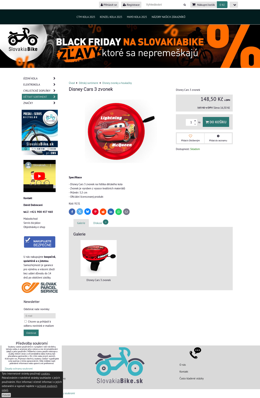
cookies (45, 373)
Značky (40, 103)
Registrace (131, 4)
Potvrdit (6, 395)
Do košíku (215, 122)
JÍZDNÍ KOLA (40, 78)
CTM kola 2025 (86, 17)
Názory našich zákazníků (168, 17)
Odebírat (31, 333)
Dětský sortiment (40, 97)
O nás (182, 364)
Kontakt (183, 371)
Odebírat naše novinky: (37, 309)
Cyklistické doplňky (40, 91)
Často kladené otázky (191, 378)
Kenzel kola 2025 (111, 17)
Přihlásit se (109, 4)
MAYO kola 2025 (137, 17)
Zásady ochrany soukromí (19, 368)
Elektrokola (40, 85)
